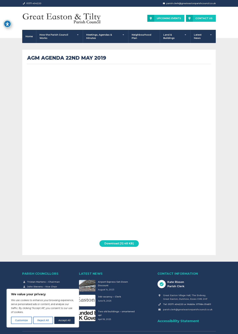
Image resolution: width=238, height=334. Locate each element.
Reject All (43, 320)
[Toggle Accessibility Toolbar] (7, 24)
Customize (21, 320)
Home (29, 36)
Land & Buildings (169, 36)
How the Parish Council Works (54, 36)
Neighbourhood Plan (141, 36)
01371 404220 (33, 3)
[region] (43, 308)
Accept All (64, 320)
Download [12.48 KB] (119, 243)
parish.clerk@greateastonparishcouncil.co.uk (191, 3)
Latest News (198, 36)
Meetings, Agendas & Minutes (99, 36)
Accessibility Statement (178, 321)
